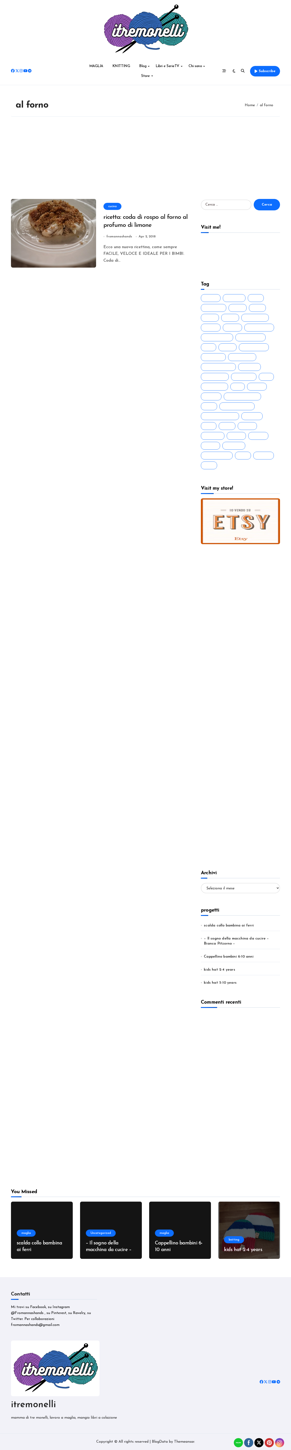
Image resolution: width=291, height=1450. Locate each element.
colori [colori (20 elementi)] (231, 317)
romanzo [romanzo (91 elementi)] (235, 445)
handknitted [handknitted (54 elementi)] (216, 376)
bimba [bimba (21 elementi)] (239, 308)
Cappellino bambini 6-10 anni (228, 957)
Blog (144, 66)
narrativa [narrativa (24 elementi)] (213, 435)
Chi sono (197, 66)
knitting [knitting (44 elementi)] (212, 396)
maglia (26, 1233)
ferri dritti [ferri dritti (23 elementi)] (214, 357)
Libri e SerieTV (169, 66)
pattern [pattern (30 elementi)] (259, 435)
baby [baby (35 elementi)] (257, 298)
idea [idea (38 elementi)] (267, 376)
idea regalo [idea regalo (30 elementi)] (215, 386)
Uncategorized (101, 1233)
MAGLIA (96, 66)
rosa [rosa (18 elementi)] (244, 455)
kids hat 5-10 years (220, 983)
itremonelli (33, 1404)
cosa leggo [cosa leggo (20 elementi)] (256, 317)
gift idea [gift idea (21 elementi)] (250, 367)
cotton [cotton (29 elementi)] (233, 327)
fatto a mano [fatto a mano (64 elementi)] (252, 337)
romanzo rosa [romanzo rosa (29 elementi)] (218, 455)
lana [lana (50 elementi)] (210, 406)
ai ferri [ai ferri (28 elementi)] (212, 298)
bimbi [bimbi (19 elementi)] (258, 308)
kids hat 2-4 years (219, 970)
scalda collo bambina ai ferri (229, 925)
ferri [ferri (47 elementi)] (209, 347)
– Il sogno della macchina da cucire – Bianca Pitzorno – (236, 941)
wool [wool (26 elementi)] (210, 465)
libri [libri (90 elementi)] (209, 426)
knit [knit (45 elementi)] (239, 386)
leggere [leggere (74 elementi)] (253, 416)
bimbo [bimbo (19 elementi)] (211, 317)
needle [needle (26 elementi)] (237, 435)
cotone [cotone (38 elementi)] (212, 327)
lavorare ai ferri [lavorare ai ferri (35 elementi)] (238, 406)
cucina (112, 206)
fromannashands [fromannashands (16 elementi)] (219, 367)
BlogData (160, 1442)
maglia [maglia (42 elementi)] (248, 426)
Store (147, 76)
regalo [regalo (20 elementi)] (211, 445)
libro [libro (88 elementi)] (228, 426)
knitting (234, 1239)
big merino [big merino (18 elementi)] (214, 308)
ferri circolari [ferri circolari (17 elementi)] (255, 347)
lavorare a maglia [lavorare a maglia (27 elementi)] (221, 416)
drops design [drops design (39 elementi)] (260, 327)
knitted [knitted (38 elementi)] (258, 386)
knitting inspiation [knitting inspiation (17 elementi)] (243, 396)
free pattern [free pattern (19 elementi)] (243, 357)
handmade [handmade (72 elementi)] (244, 376)
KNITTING (121, 66)
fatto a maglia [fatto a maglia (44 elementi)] (218, 337)
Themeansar (184, 1442)
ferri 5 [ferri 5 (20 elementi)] (229, 347)
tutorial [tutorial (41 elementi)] (265, 455)
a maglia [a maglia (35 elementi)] (235, 298)
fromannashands (119, 236)
